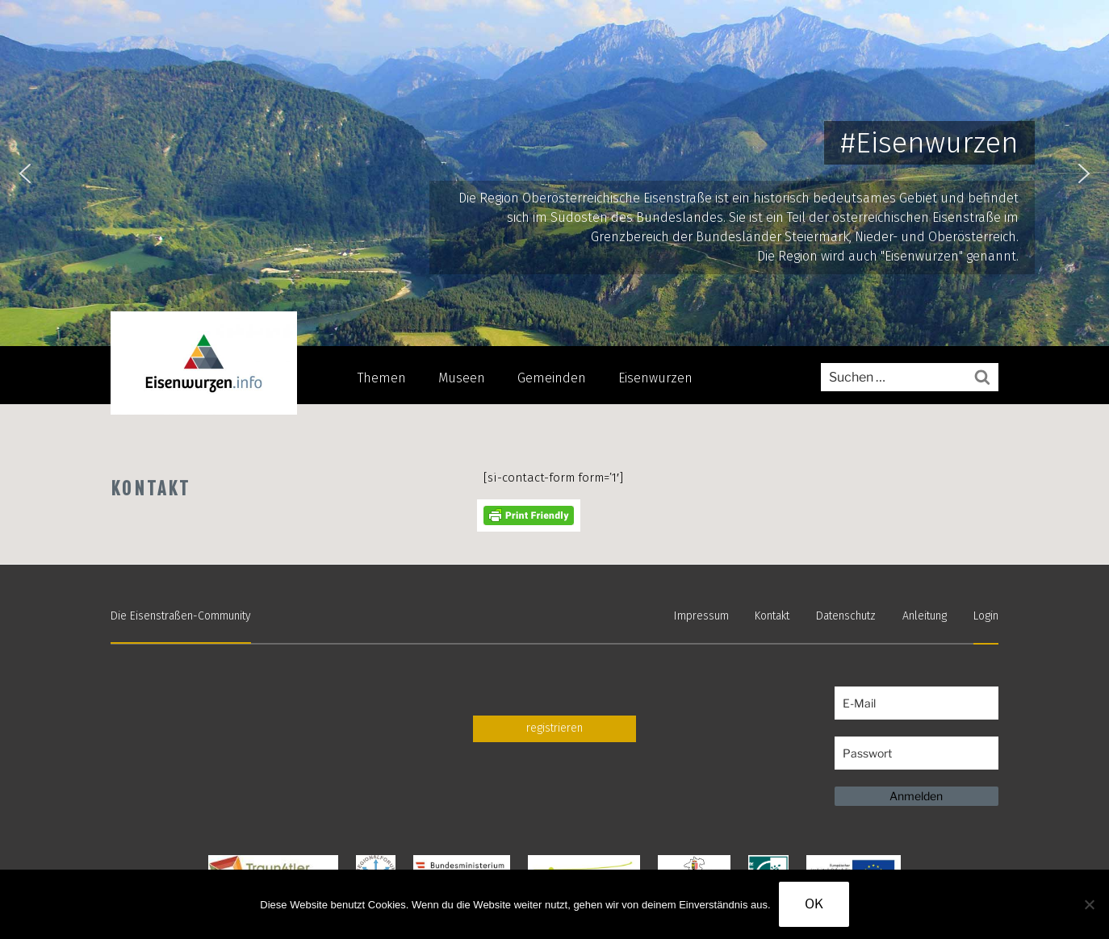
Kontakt (772, 616)
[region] (554, 173)
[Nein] (1089, 904)
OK (814, 904)
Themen (382, 378)
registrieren (554, 728)
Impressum (701, 616)
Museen (461, 378)
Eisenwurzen (655, 378)
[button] (25, 173)
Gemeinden (551, 378)
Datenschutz (846, 616)
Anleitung (924, 616)
